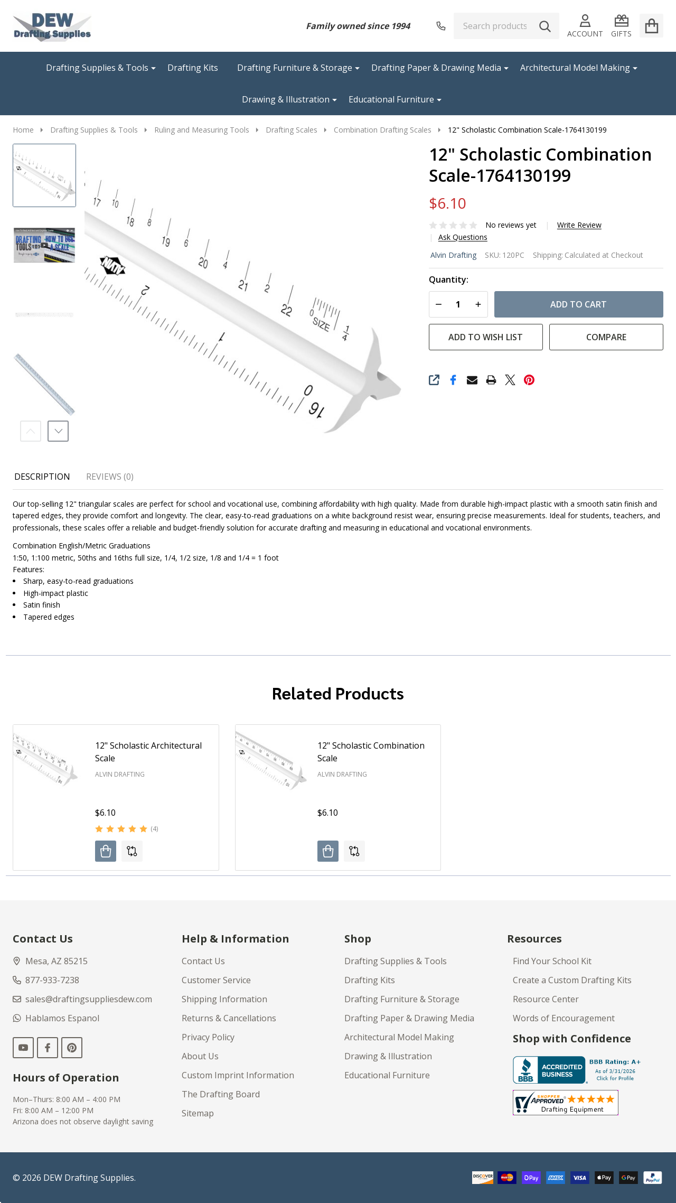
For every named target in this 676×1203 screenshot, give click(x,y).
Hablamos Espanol (56, 1018)
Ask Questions (462, 237)
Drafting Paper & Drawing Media (436, 67)
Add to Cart (578, 304)
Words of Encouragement (564, 1018)
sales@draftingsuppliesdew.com (82, 999)
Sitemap (198, 1113)
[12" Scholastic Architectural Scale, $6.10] (48, 760)
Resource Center (546, 999)
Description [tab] (42, 476)
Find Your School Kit (552, 961)
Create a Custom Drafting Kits (572, 980)
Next (58, 431)
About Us (200, 1056)
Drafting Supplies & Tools (97, 67)
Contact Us (203, 961)
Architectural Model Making (575, 67)
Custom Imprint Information (238, 1075)
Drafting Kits (192, 67)
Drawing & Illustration (286, 99)
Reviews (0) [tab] (110, 476)
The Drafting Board (221, 1094)
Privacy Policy (208, 1037)
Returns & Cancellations (229, 1018)
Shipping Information (224, 999)
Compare (606, 337)
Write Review (579, 225)
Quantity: (448, 280)
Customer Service (216, 980)
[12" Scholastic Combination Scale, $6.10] (271, 760)
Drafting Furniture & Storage (294, 67)
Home (23, 130)
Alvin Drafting (453, 255)
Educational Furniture (391, 99)
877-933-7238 (46, 980)
